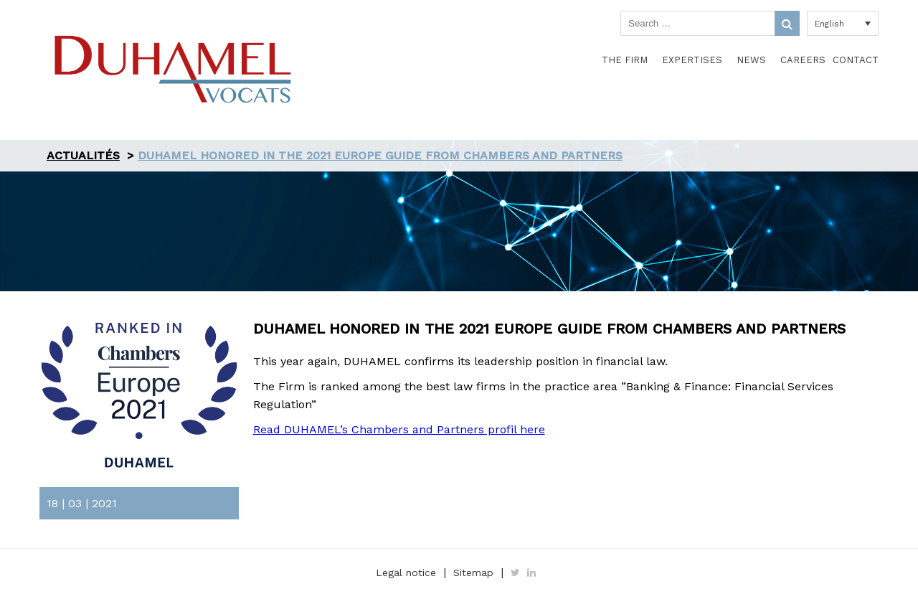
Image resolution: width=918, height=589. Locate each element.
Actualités (83, 155)
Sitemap (473, 572)
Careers (802, 60)
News (751, 60)
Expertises (692, 60)
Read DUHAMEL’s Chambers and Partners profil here (399, 429)
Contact (856, 60)
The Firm (625, 60)
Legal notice (406, 572)
